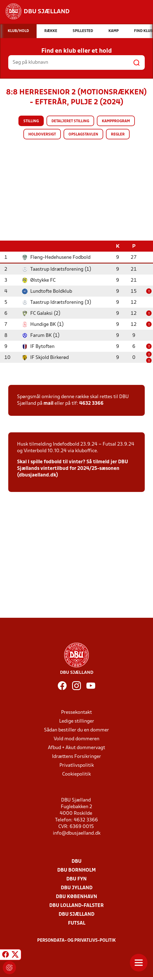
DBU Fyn (76, 879)
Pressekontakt (76, 712)
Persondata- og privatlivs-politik (76, 940)
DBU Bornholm (76, 870)
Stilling (31, 121)
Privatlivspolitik (76, 765)
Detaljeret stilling (70, 121)
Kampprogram (116, 121)
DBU (76, 861)
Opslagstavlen (83, 134)
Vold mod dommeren (76, 738)
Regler (118, 134)
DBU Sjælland (76, 914)
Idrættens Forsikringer (76, 756)
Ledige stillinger (76, 721)
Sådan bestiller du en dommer (76, 730)
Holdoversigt (42, 134)
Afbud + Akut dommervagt (76, 747)
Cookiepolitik (76, 774)
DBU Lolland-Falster (76, 905)
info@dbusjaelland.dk (76, 833)
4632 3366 (91, 403)
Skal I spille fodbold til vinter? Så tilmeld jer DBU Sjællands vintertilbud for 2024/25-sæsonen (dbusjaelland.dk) (72, 468)
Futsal (76, 923)
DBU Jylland (76, 887)
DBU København (76, 896)
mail (48, 403)
